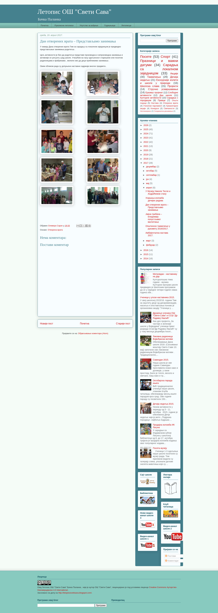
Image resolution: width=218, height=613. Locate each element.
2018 (146, 159)
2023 (146, 137)
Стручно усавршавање (163, 89)
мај (148, 183)
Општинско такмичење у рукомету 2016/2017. (157, 227)
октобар (150, 171)
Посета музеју (160, 448)
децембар (151, 166)
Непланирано (145, 111)
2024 (146, 133)
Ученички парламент (152, 106)
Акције (174, 73)
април (149, 187)
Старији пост (123, 323)
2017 (146, 163)
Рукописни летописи (64, 25)
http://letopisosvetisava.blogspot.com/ (75, 593)
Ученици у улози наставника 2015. (157, 297)
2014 (146, 258)
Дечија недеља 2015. (163, 404)
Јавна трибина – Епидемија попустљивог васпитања (153, 218)
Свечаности (169, 108)
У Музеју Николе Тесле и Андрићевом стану (157, 192)
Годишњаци (109, 25)
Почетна (44, 25)
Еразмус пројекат (154, 92)
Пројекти (172, 86)
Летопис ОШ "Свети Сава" (74, 11)
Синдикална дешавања (163, 111)
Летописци (126, 25)
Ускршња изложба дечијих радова (154, 199)
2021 (146, 146)
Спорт (165, 57)
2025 (146, 129)
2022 (146, 142)
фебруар (150, 245)
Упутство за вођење (89, 25)
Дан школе (166, 95)
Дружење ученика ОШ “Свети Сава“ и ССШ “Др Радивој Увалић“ (165, 315)
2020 (146, 150)
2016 (146, 250)
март (148, 240)
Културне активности (150, 98)
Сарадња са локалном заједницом (159, 69)
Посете (146, 57)
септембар (151, 175)
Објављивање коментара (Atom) (93, 333)
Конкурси (155, 108)
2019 (146, 154)
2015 (146, 254)
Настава (155, 103)
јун (147, 179)
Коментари (172, 561)
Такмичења (154, 76)
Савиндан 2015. (161, 360)
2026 (146, 125)
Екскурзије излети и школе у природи (159, 82)
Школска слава (149, 86)
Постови (170, 556)
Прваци (161, 100)
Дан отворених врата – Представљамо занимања (156, 207)
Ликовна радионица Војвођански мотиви (163, 337)
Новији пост (46, 323)
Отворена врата (55, 230)
